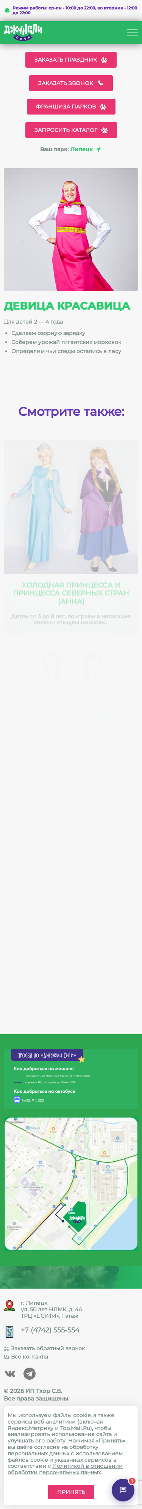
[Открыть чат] (123, 1490)
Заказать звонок (71, 83)
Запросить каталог (71, 130)
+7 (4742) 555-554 (50, 1330)
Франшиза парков (71, 106)
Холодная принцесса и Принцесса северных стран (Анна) (71, 596)
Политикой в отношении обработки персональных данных (65, 1469)
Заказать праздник (71, 59)
